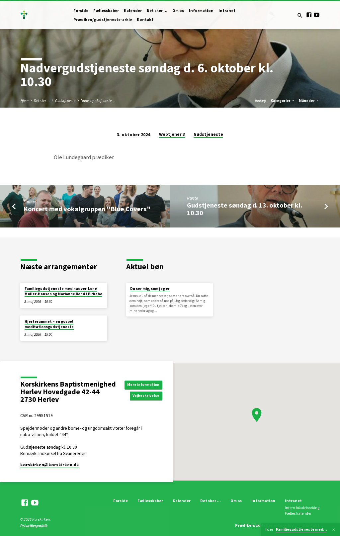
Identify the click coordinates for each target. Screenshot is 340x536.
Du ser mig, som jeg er (150, 288)
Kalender (133, 10)
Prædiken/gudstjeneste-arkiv (102, 19)
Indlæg (260, 100)
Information (201, 10)
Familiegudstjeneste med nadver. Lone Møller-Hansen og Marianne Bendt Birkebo (63, 291)
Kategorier (283, 100)
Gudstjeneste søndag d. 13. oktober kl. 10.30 (244, 209)
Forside (80, 10)
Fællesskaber (106, 10)
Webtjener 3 (172, 134)
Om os (178, 10)
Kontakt (145, 19)
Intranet (226, 10)
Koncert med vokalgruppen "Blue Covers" (87, 209)
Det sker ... (42, 100)
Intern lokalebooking (302, 507)
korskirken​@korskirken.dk (49, 465)
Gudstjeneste (65, 100)
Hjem (25, 100)
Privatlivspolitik (33, 525)
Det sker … (157, 10)
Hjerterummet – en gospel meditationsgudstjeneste (49, 324)
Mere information (145, 384)
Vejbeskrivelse (149, 396)
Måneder (309, 100)
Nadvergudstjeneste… (98, 100)
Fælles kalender (298, 513)
